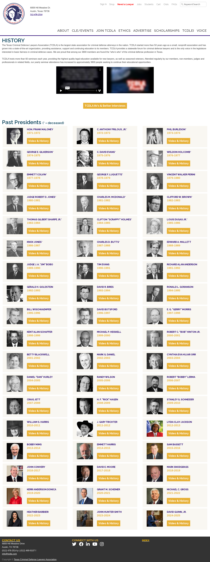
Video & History (38, 141)
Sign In (103, 4)
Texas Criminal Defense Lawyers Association (35, 559)
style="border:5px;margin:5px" (79, 80)
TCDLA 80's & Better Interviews (105, 105)
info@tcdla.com (9, 554)
